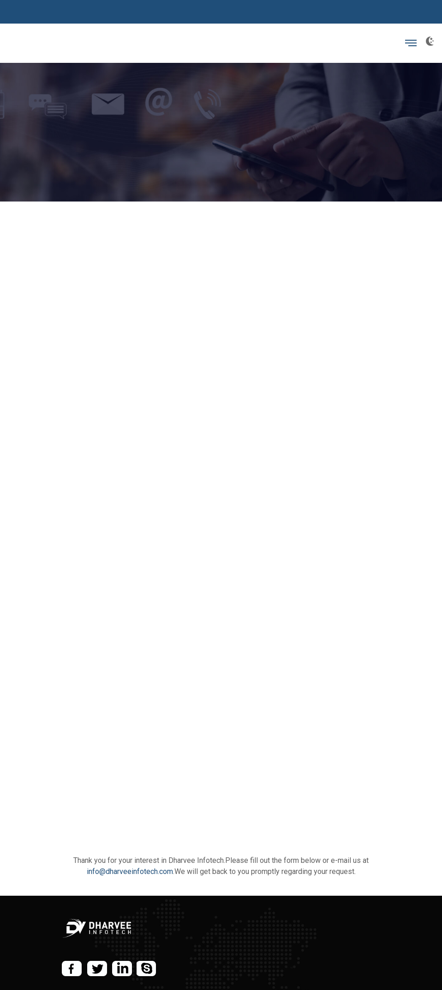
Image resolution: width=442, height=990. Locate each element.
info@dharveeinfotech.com (130, 871)
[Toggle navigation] (411, 43)
